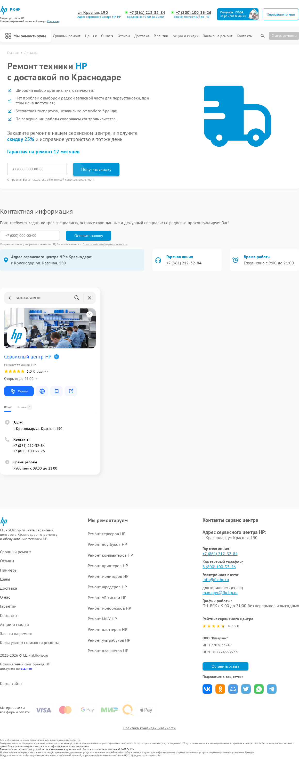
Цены (91, 36)
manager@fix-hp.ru (220, 592)
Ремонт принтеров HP (108, 565)
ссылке (26, 668)
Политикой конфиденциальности (71, 179)
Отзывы (124, 36)
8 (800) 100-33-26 (219, 566)
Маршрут (19, 391)
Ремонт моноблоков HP (109, 608)
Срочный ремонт (66, 36)
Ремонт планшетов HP (108, 650)
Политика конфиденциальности (149, 728)
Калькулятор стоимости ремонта (29, 642)
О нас (107, 36)
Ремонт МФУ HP (102, 618)
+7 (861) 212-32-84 (147, 12)
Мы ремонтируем (25, 36)
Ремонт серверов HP (106, 533)
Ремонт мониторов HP (108, 576)
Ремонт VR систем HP (107, 597)
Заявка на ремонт (217, 36)
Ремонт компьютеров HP (110, 555)
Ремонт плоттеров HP (107, 629)
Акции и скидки (186, 36)
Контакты (244, 36)
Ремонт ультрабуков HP (109, 640)
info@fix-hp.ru (216, 579)
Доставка (141, 36)
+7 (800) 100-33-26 (193, 12)
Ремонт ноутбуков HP (107, 544)
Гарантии (161, 36)
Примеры (9, 570)
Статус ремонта (284, 35)
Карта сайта (11, 683)
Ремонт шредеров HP (107, 586)
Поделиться (207, 689)
